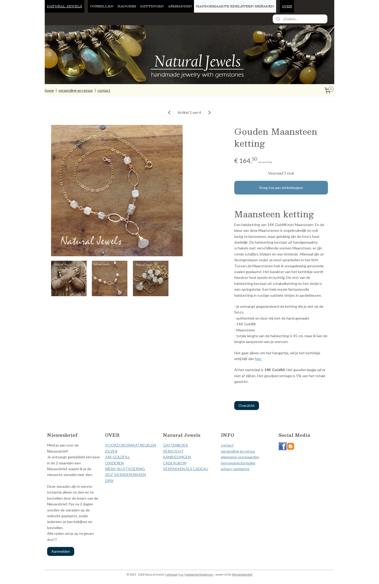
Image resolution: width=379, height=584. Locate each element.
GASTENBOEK (175, 445)
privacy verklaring (235, 469)
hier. (258, 358)
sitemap (171, 574)
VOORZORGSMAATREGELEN (130, 445)
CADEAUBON (174, 463)
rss (181, 574)
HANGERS (127, 6)
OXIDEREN (114, 463)
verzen (226, 451)
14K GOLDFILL (117, 457)
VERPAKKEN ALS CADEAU (185, 469)
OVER (287, 6)
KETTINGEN (152, 6)
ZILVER (111, 451)
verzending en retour (75, 90)
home (49, 90)
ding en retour (243, 451)
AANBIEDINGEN (177, 457)
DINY (109, 480)
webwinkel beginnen (199, 574)
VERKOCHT (173, 451)
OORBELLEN (101, 6)
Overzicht (246, 405)
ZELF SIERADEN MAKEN (125, 474)
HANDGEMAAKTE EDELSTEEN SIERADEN (235, 6)
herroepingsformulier (238, 463)
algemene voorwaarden (240, 457)
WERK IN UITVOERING (125, 469)
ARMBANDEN (180, 6)
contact (103, 90)
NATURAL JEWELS (64, 6)
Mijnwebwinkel (242, 574)
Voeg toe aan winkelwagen (281, 187)
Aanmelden (60, 551)
